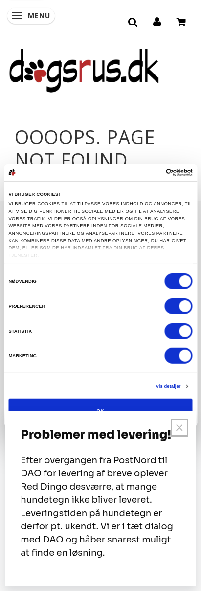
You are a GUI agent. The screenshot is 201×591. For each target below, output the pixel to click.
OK (100, 410)
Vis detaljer (168, 386)
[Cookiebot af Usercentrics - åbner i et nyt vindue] (150, 172)
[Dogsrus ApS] (84, 69)
